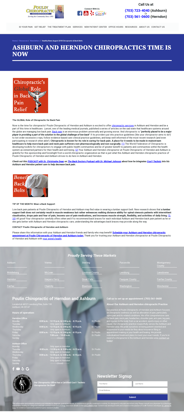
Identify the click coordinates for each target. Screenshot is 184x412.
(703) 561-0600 (137, 17)
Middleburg (13, 269)
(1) (123, 141)
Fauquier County (128, 276)
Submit (132, 394)
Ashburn (11, 260)
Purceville (125, 260)
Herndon (11, 276)
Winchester (163, 283)
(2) (76, 147)
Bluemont (87, 283)
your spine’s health (52, 236)
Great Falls (87, 276)
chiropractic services (123, 122)
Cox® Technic (154, 158)
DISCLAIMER (88, 403)
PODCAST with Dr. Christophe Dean (46, 158)
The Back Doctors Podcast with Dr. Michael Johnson (94, 158)
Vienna (48, 260)
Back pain (57, 129)
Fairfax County (164, 276)
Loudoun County (90, 269)
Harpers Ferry (52, 276)
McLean (49, 269)
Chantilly (49, 283)
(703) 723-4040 (137, 10)
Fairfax (10, 283)
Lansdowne (163, 269)
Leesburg (124, 269)
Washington (126, 283)
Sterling (86, 260)
